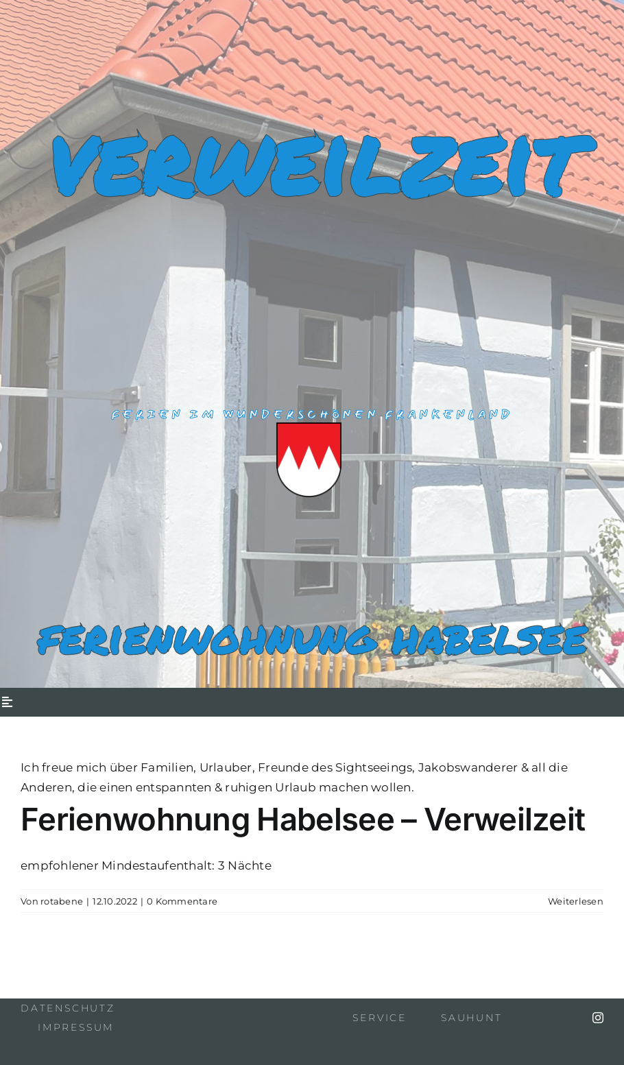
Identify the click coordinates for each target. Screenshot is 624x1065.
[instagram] (597, 1017)
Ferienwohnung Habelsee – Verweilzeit (303, 819)
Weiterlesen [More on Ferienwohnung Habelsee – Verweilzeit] (575, 901)
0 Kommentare (182, 901)
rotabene (61, 901)
